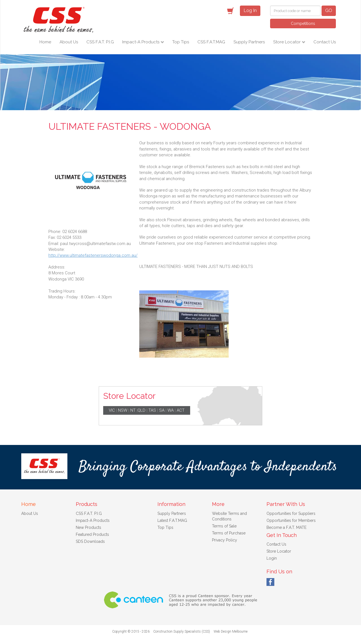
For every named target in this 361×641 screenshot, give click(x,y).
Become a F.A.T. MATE (286, 527)
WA (170, 410)
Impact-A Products (141, 41)
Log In (250, 10)
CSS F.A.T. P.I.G (100, 41)
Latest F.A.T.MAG (172, 520)
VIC (112, 410)
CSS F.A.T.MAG (211, 41)
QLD (141, 410)
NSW (122, 410)
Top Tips (180, 41)
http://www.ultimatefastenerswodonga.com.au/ (93, 255)
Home (45, 41)
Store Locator (287, 41)
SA (161, 410)
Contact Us (324, 41)
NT (133, 410)
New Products (88, 527)
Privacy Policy (224, 540)
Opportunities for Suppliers (290, 513)
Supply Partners (249, 41)
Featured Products (92, 534)
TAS (152, 410)
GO (328, 10)
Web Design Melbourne (230, 631)
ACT (181, 410)
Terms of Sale (224, 526)
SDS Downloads (90, 541)
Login (271, 558)
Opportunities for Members (291, 520)
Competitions (303, 23)
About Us (69, 41)
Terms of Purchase (229, 533)
